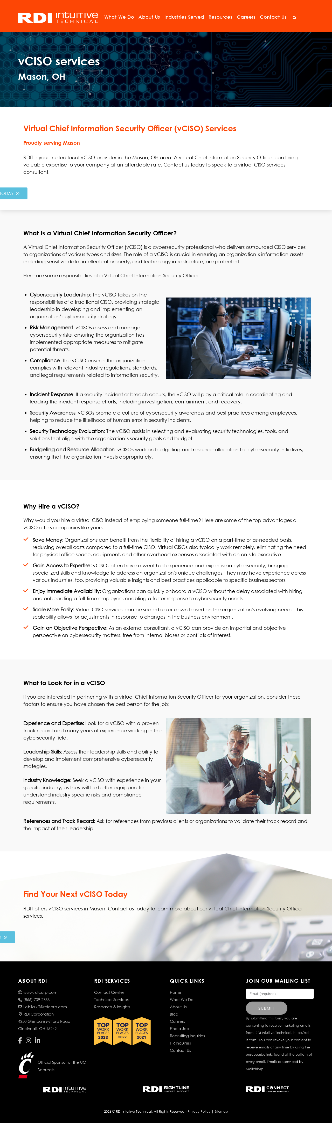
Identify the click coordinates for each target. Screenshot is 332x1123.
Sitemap (221, 1111)
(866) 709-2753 (34, 999)
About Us (149, 17)
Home (175, 992)
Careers (246, 17)
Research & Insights (112, 1006)
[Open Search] (294, 17)
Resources (220, 17)
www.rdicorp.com (37, 992)
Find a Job (179, 1028)
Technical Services (111, 999)
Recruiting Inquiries (187, 1035)
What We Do (119, 17)
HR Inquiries (180, 1043)
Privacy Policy (199, 1111)
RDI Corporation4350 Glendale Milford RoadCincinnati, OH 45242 (44, 1021)
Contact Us (273, 17)
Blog (174, 1014)
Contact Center (109, 992)
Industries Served (184, 17)
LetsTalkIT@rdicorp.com (42, 1006)
